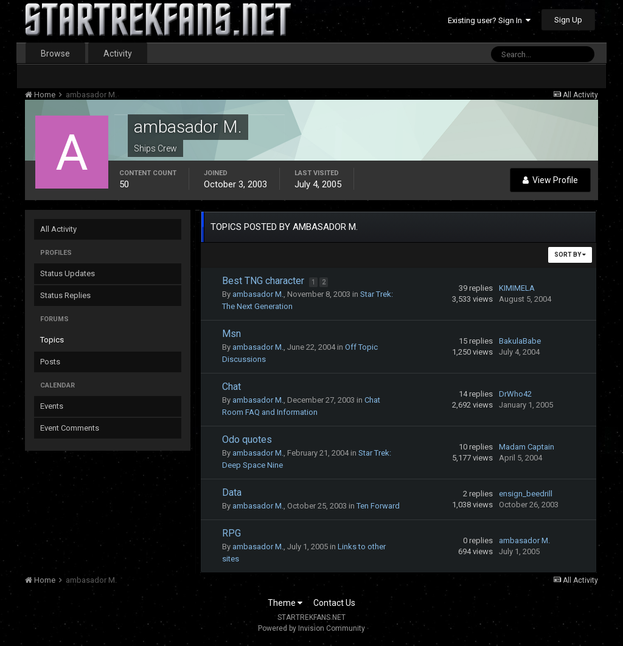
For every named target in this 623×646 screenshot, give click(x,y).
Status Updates (67, 273)
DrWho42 (515, 393)
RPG (231, 533)
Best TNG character (264, 281)
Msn (231, 333)
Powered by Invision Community (311, 628)
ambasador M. (258, 294)
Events (51, 406)
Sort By (570, 254)
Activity (117, 53)
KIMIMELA (517, 288)
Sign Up (568, 19)
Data (232, 492)
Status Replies (65, 295)
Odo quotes (247, 439)
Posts (50, 361)
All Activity (58, 229)
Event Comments (69, 427)
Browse (55, 53)
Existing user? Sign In (489, 20)
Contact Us (334, 603)
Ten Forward (378, 505)
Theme (285, 603)
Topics (52, 339)
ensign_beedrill (525, 493)
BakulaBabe (520, 341)
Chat (231, 386)
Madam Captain (526, 446)
